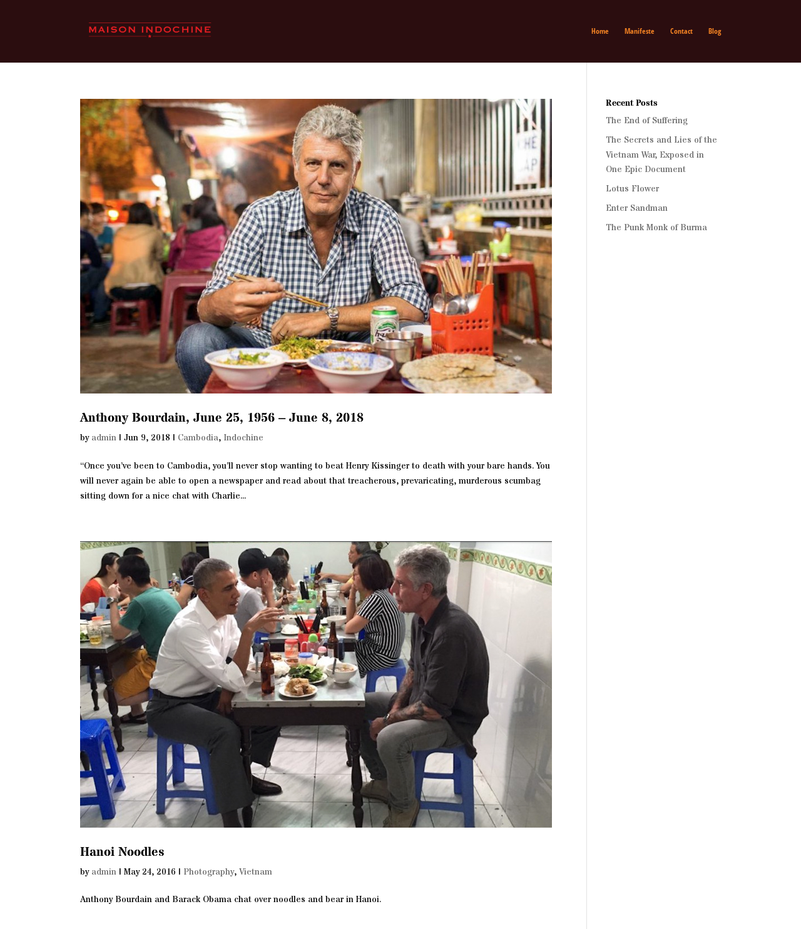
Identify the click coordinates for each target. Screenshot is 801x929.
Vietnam (255, 872)
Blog (714, 31)
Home (600, 31)
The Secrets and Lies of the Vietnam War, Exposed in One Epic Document (661, 155)
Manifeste (640, 31)
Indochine (243, 438)
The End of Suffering (647, 120)
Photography (208, 872)
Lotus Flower (632, 189)
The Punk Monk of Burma (656, 227)
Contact (681, 31)
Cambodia (198, 438)
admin (103, 438)
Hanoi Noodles (122, 852)
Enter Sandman (637, 208)
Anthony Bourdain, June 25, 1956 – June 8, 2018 (222, 418)
